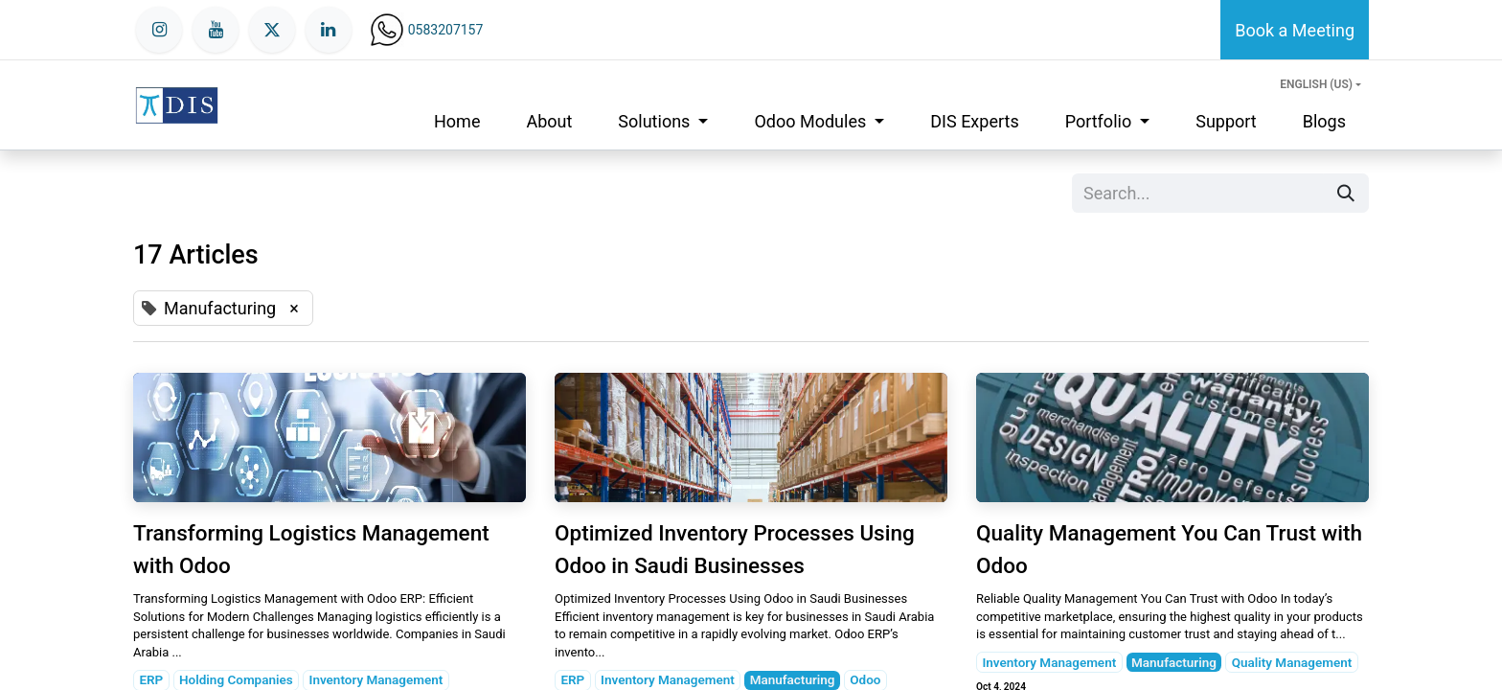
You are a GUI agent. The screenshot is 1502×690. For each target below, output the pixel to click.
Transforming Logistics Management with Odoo (311, 549)
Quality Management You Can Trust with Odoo (1169, 549)
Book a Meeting (1294, 30)
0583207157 (446, 29)
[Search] (1346, 193)
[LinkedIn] (329, 30)
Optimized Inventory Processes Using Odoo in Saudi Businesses (735, 549)
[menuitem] (457, 121)
